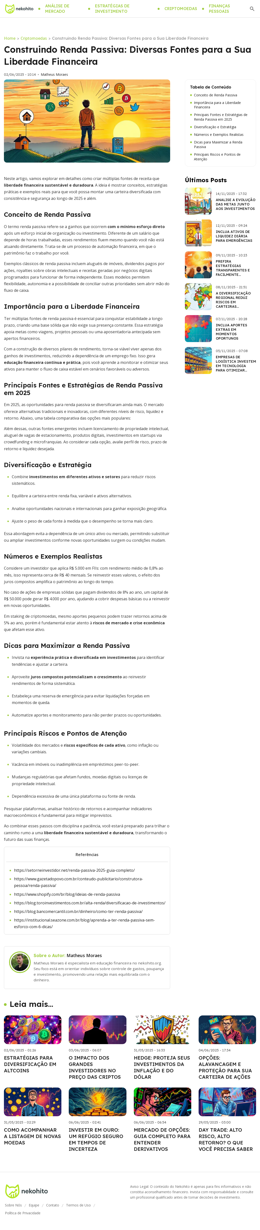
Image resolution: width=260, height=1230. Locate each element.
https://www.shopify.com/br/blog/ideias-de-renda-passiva (67, 894)
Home (9, 38)
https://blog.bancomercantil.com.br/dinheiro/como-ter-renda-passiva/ (78, 911)
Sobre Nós (13, 1205)
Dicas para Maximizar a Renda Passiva (216, 144)
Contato (52, 1205)
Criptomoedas (34, 38)
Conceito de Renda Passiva (213, 95)
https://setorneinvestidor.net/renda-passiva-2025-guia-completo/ (74, 870)
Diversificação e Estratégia (213, 127)
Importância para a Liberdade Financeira (215, 105)
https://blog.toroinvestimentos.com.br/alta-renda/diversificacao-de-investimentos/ (89, 903)
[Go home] (19, 9)
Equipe (34, 1205)
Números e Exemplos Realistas (217, 134)
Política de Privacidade (23, 1213)
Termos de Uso (78, 1205)
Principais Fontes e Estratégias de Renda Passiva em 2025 (218, 117)
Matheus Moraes (54, 74)
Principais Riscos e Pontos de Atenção (215, 156)
